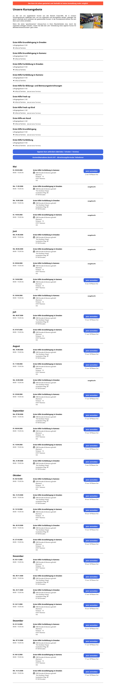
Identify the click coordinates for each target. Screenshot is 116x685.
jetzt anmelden (92, 171)
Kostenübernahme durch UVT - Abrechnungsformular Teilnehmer (58, 157)
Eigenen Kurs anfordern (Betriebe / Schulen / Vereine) (58, 152)
